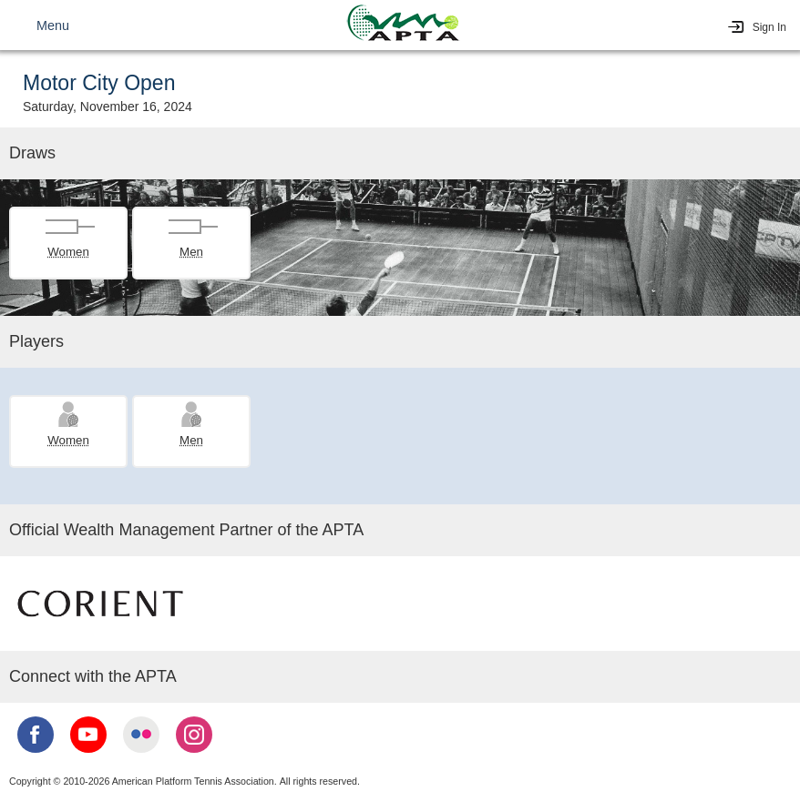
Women (68, 252)
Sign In (769, 27)
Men (191, 252)
